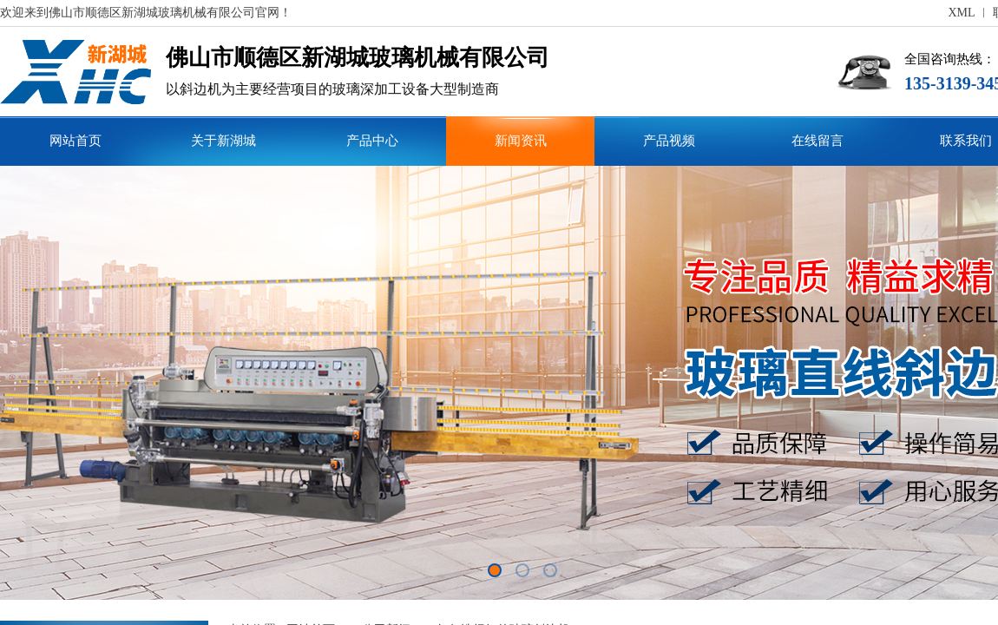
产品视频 (669, 141)
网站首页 (75, 141)
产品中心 (372, 141)
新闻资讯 (521, 141)
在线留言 (817, 141)
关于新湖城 (223, 141)
